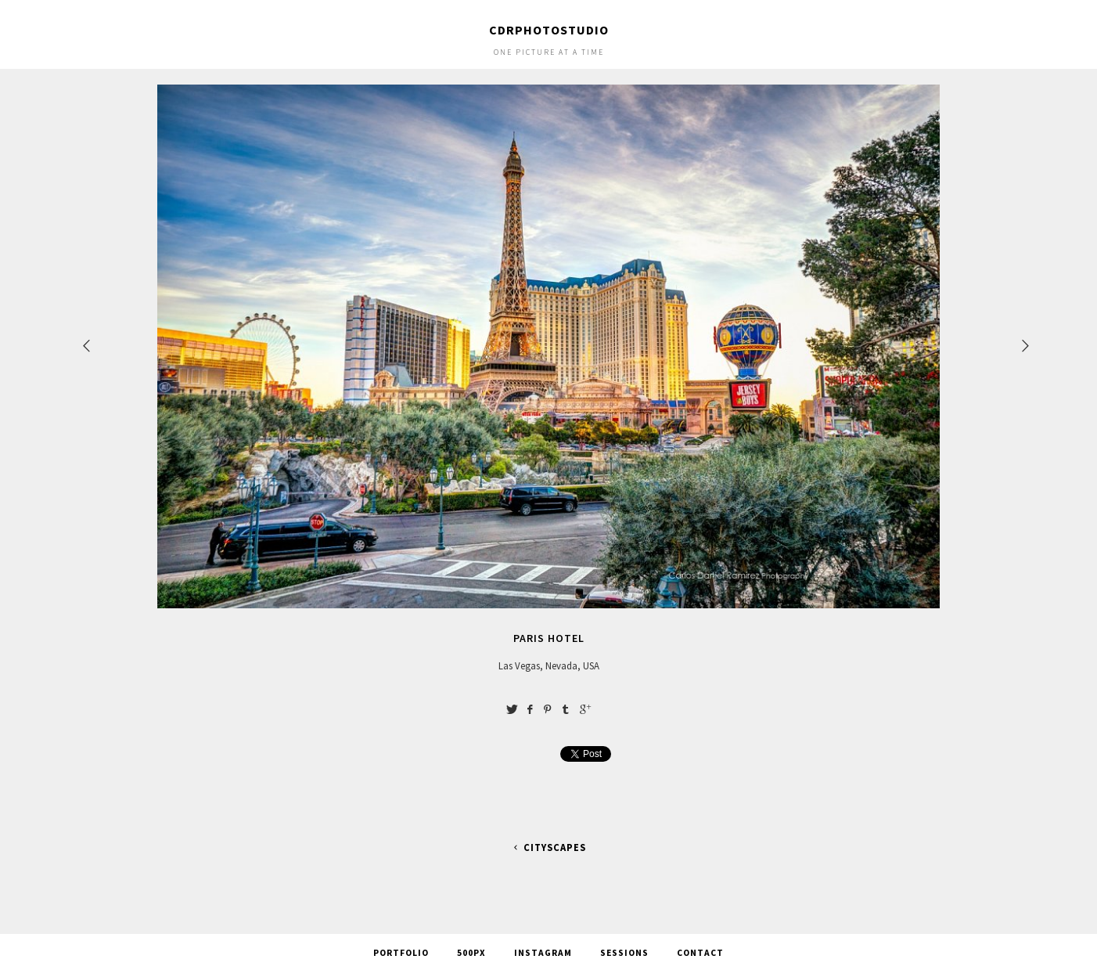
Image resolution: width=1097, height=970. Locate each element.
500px (471, 952)
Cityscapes (548, 847)
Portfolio (401, 952)
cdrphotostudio (549, 30)
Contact (700, 952)
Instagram (543, 952)
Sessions (624, 952)
